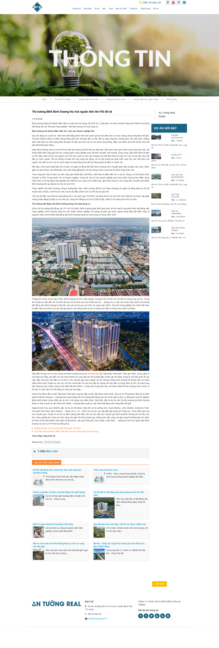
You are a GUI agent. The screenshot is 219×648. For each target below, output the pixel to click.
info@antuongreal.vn (97, 618)
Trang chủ (76, 8)
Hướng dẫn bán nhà (115, 99)
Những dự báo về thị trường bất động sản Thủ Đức (57, 428)
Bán (104, 8)
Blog (44, 99)
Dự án (97, 8)
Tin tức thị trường (63, 99)
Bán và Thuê (121, 8)
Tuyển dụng (145, 8)
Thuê (111, 8)
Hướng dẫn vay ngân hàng (145, 99)
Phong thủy (171, 99)
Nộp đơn (159, 584)
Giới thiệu (88, 8)
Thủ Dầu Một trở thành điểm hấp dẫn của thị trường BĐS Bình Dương (66, 431)
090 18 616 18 (152, 2)
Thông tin (133, 8)
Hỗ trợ (155, 8)
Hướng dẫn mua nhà (88, 99)
